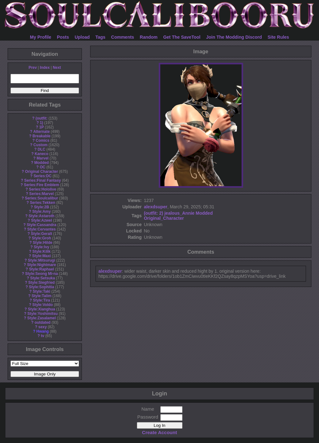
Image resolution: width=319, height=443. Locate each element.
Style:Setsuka (42, 278)
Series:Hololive (42, 189)
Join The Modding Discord (234, 37)
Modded (41, 162)
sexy (42, 327)
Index (45, 67)
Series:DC (43, 176)
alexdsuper (155, 206)
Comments (122, 37)
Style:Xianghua (41, 309)
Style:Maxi (41, 256)
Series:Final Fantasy (42, 180)
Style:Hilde (42, 242)
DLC (41, 149)
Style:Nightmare (41, 265)
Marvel (43, 158)
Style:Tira (41, 300)
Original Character (41, 171)
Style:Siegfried (41, 282)
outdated (42, 322)
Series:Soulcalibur (41, 198)
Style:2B (41, 207)
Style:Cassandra (41, 225)
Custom (40, 145)
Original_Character (164, 218)
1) (41, 123)
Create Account (159, 432)
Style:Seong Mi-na (41, 273)
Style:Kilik (41, 251)
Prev (33, 67)
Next (57, 67)
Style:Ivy (41, 247)
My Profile (40, 37)
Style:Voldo (42, 305)
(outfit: (42, 118)
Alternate (41, 131)
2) (161, 213)
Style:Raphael (41, 269)
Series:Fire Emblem (41, 185)
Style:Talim (41, 296)
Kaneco (41, 154)
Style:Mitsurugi (41, 260)
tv (42, 336)
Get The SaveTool (181, 37)
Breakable (41, 136)
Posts (63, 37)
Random (148, 37)
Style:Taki (41, 291)
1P (41, 127)
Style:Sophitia (41, 287)
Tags (101, 37)
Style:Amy (41, 211)
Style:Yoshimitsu (42, 313)
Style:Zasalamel (41, 318)
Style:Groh (41, 238)
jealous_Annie (179, 213)
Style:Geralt (41, 233)
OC (42, 167)
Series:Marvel (41, 194)
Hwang (43, 331)
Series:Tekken (42, 202)
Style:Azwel (41, 220)
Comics (43, 140)
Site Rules (278, 37)
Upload (82, 37)
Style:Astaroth (41, 216)
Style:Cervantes (41, 229)
